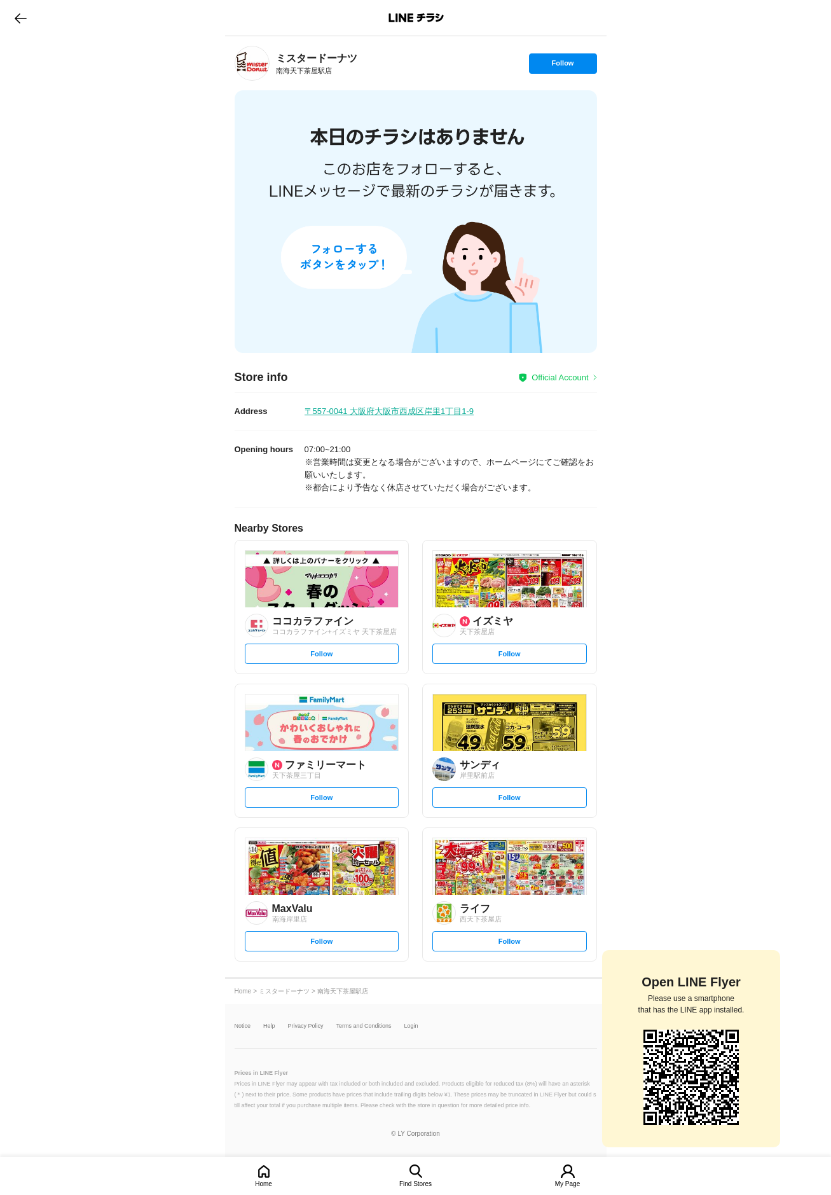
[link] (252, 63)
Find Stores (415, 1183)
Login (411, 1026)
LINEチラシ (416, 17)
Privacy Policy (306, 1026)
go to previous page (20, 18)
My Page (567, 1183)
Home (263, 1183)
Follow (562, 66)
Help (269, 1026)
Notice (243, 1026)
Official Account (560, 377)
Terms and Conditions (364, 1026)
